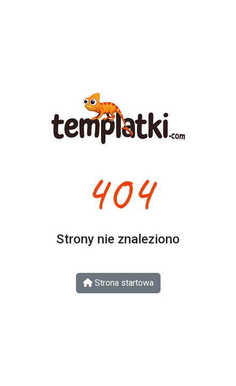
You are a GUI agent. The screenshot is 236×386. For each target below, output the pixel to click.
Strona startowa (118, 283)
